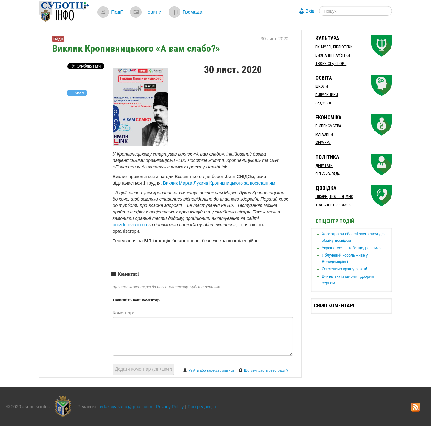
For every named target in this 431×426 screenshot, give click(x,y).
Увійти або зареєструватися (211, 370)
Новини (153, 11)
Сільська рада (327, 174)
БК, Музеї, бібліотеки (334, 47)
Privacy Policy (170, 406)
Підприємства (328, 126)
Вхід (310, 11)
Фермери (323, 142)
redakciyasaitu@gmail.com (125, 406)
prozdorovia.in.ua (130, 224)
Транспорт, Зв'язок (333, 205)
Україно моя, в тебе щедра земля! (352, 248)
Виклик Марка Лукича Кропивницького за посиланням (219, 183)
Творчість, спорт (330, 63)
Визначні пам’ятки (332, 55)
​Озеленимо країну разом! (344, 269)
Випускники (326, 95)
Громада (192, 11)
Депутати (324, 165)
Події (117, 11)
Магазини (324, 134)
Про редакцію (202, 406)
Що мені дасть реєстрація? (266, 370)
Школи (321, 86)
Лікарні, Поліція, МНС (334, 197)
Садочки (323, 103)
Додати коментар (143, 369)
